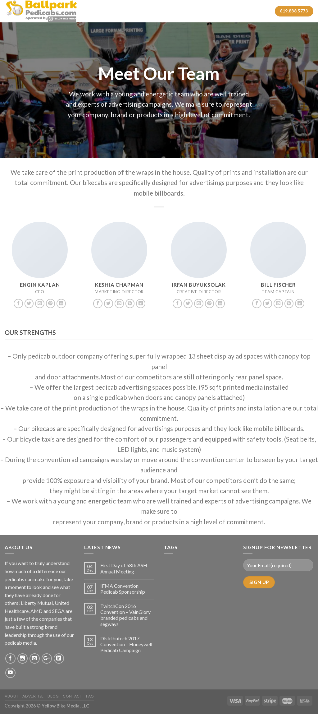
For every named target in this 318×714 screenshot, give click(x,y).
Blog (53, 696)
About (127, 11)
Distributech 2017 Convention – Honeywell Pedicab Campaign (126, 644)
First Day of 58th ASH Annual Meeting (123, 568)
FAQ (90, 696)
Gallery (212, 11)
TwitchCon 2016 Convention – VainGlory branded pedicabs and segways (125, 615)
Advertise (33, 696)
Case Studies (184, 11)
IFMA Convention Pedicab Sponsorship (122, 589)
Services (154, 11)
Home (107, 11)
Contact (235, 11)
